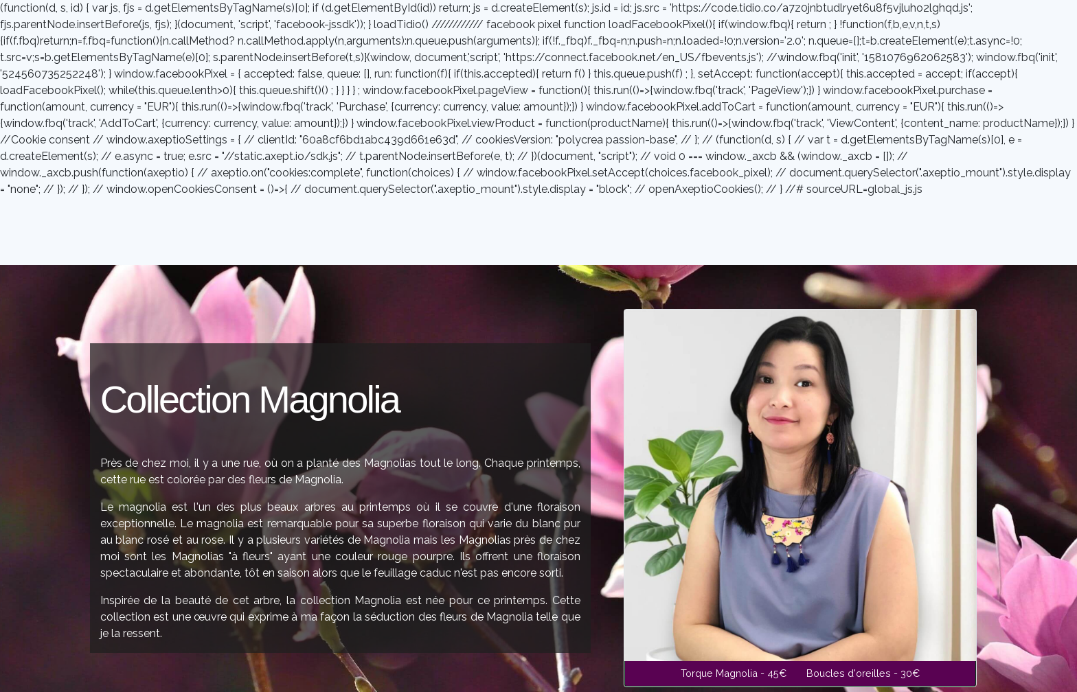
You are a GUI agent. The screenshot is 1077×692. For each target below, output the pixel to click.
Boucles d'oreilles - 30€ (863, 673)
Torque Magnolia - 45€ (735, 673)
